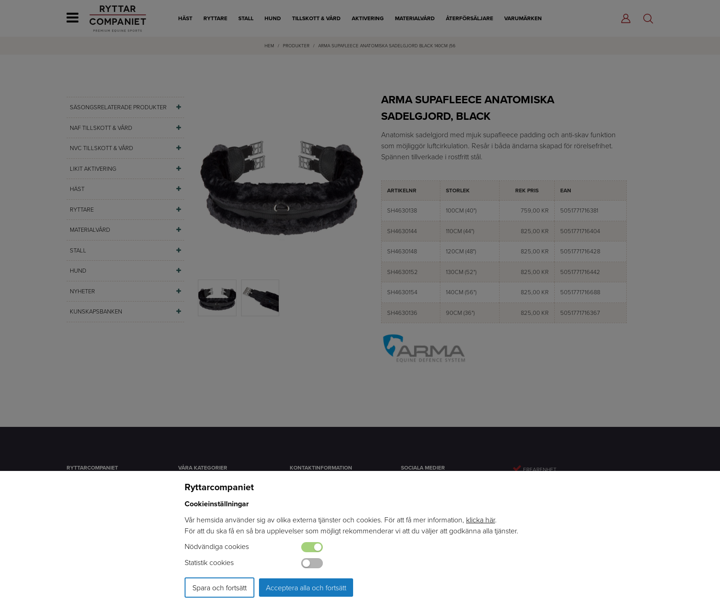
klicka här (480, 520)
